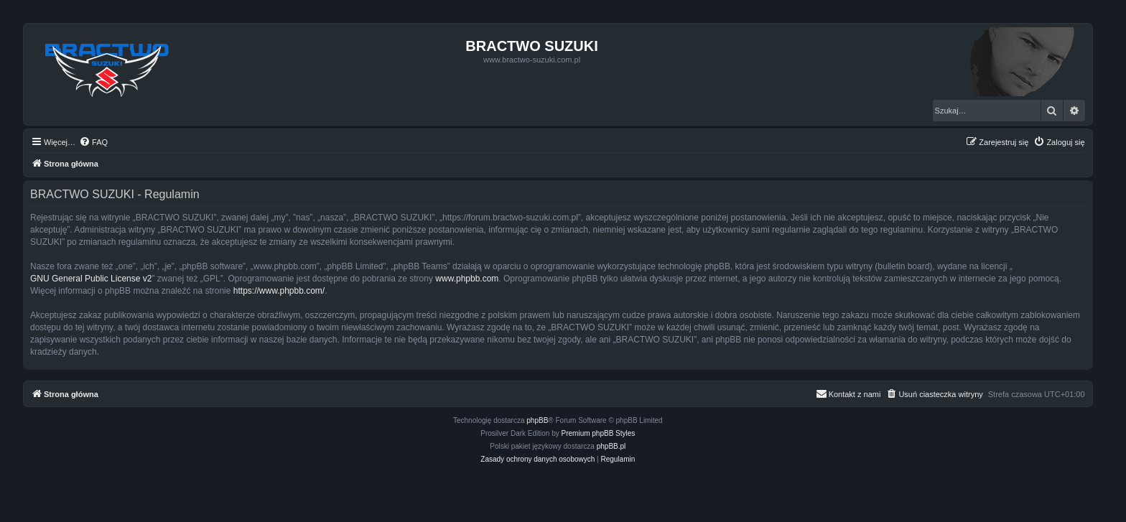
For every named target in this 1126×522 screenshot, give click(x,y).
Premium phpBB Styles (599, 433)
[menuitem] (93, 142)
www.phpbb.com (466, 279)
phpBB (537, 420)
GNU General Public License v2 (91, 279)
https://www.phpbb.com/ (279, 291)
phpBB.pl (611, 446)
